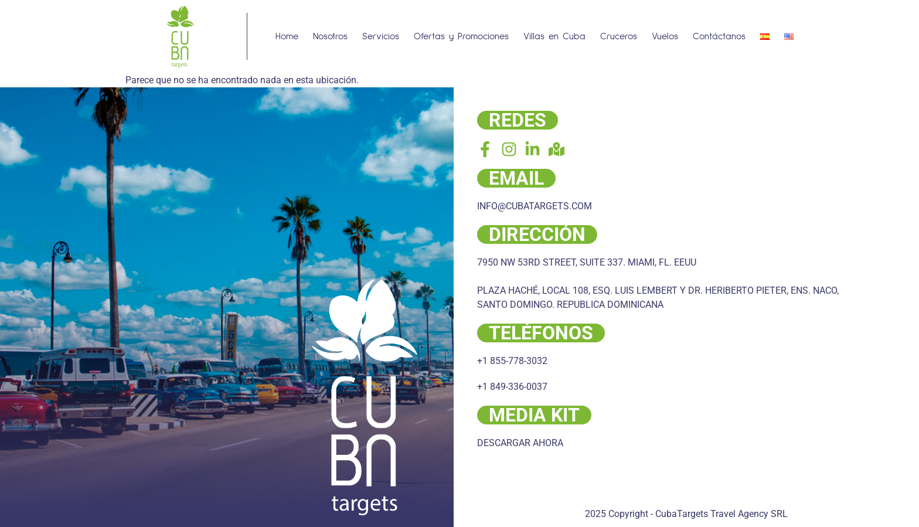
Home (286, 36)
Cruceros (618, 36)
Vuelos (665, 36)
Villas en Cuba (554, 36)
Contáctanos (719, 36)
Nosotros (330, 36)
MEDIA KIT (534, 415)
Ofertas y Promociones (461, 36)
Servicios (380, 36)
